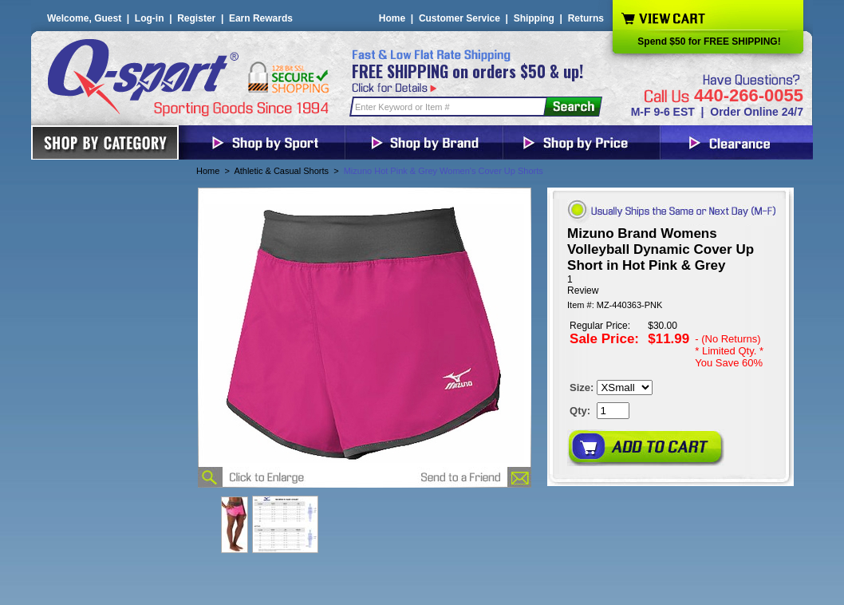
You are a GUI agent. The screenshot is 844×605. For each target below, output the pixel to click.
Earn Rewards (261, 18)
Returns (586, 18)
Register (196, 18)
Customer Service (459, 18)
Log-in (149, 18)
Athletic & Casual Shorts (281, 171)
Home (392, 18)
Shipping (534, 18)
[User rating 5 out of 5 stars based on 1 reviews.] (670, 285)
